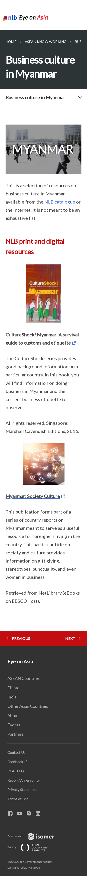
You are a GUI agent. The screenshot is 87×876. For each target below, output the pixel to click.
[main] (43, 338)
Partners (15, 734)
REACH (13, 771)
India (11, 696)
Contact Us (16, 752)
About (13, 715)
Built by (32, 847)
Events (13, 724)
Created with (34, 836)
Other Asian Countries (27, 706)
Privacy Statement (22, 789)
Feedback (15, 761)
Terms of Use (18, 799)
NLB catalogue (59, 201)
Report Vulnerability (23, 780)
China (12, 687)
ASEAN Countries (23, 678)
